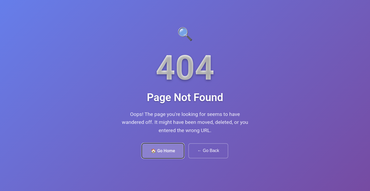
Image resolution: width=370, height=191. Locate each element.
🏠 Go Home (163, 150)
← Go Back (208, 150)
